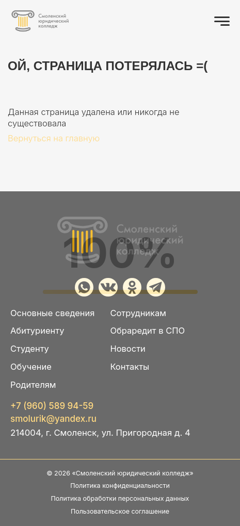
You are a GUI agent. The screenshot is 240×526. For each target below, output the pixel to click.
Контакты (129, 367)
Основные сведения (52, 313)
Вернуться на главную (54, 138)
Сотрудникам (138, 313)
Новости (127, 349)
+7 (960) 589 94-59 (51, 406)
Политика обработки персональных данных (120, 498)
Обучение (31, 367)
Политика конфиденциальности (120, 485)
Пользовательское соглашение (120, 511)
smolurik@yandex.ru (53, 419)
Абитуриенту (37, 331)
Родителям (33, 385)
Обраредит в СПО (147, 331)
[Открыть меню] (222, 21)
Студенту (29, 349)
